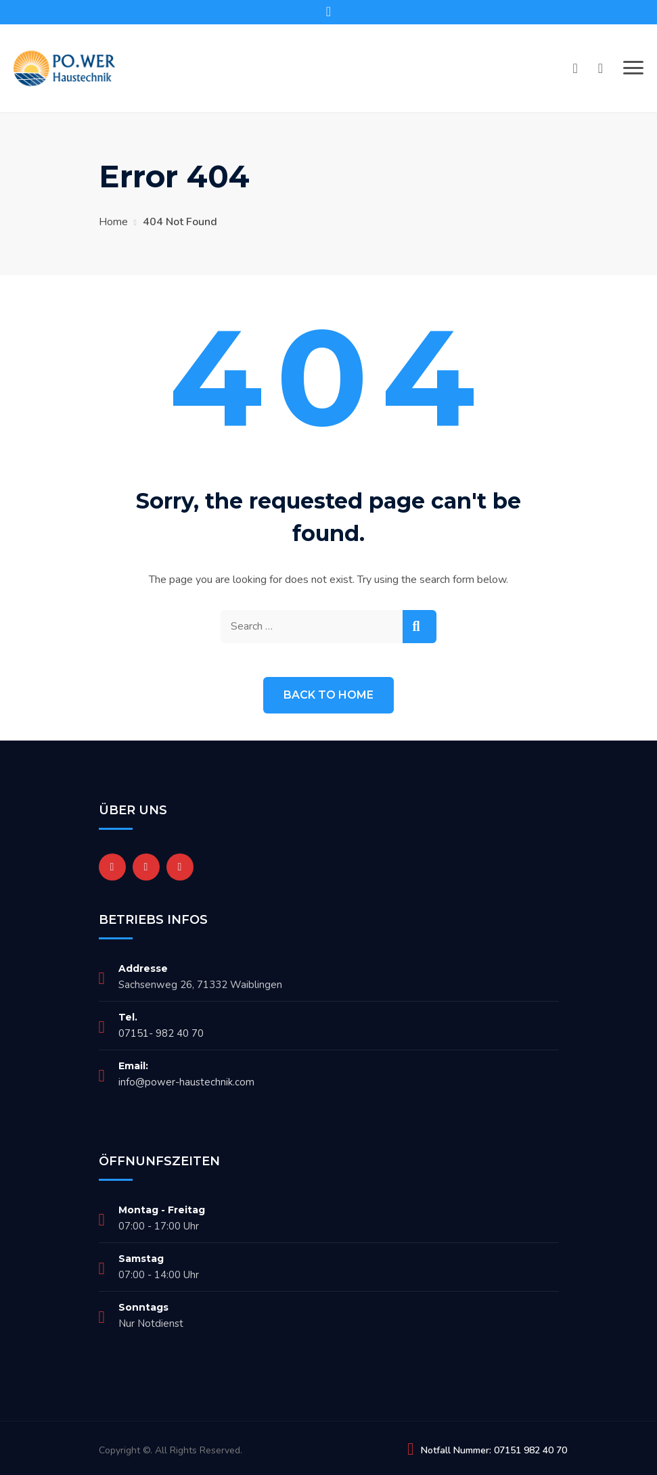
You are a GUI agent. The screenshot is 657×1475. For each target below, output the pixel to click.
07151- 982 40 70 (161, 1033)
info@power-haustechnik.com (186, 1082)
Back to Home (328, 694)
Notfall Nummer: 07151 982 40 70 (494, 1450)
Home (113, 221)
